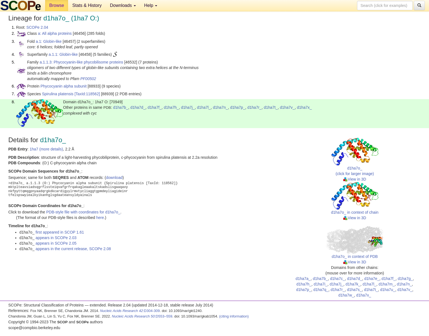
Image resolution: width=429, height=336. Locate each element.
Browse (56, 5)
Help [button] (150, 5)
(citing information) (234, 316)
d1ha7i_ (320, 284)
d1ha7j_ (188, 107)
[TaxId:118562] (87, 94)
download (114, 177)
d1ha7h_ (171, 107)
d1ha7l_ (204, 107)
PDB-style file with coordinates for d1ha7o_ (83, 212)
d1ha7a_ (303, 278)
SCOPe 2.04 (37, 27)
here (100, 217)
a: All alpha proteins (55, 33)
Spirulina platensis (58, 94)
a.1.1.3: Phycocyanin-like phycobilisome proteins (81, 62)
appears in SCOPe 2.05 (55, 243)
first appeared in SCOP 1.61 (59, 232)
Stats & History (87, 5)
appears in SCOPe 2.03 (55, 238)
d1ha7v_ (287, 107)
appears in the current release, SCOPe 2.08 (73, 249)
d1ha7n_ (220, 107)
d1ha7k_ (353, 284)
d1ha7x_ (304, 107)
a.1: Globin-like (48, 41)
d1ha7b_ (120, 107)
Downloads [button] (123, 5)
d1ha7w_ (346, 295)
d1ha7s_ (354, 289)
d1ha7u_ (388, 289)
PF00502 (88, 78)
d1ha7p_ (237, 107)
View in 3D (354, 179)
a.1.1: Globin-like (63, 54)
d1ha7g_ (405, 278)
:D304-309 (130, 311)
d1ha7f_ (155, 107)
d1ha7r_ (254, 107)
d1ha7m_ (387, 284)
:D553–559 (142, 316)
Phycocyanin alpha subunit (63, 86)
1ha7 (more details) (46, 149)
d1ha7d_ (138, 107)
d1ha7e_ (371, 278)
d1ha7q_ (321, 289)
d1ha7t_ (271, 107)
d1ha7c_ (337, 278)
